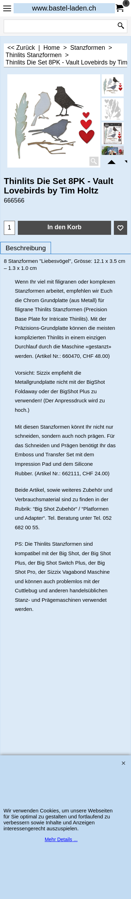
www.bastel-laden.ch (64, 8)
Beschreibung (26, 248)
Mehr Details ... (61, 839)
